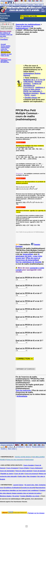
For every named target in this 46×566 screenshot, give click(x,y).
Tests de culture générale (23, 471)
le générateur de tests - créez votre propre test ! (29, 256)
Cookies (23, 496)
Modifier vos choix (33, 496)
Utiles (2, 20)
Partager (19, 246)
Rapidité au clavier (7, 473)
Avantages (3, 39)
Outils (30, 5)
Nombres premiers (31, 93)
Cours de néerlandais (7, 471)
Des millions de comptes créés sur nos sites (6, 33)
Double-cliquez (31, 97)
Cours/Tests (5, 16)
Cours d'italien (24, 468)
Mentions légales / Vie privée (9, 496)
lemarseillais (28, 254)
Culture (4, 5)
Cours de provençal (31, 473)
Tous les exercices (23, 390)
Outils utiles (22, 476)
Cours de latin (19, 473)
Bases (42, 93)
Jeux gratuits (4, 61)
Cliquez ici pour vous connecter (7, 27)
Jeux (11, 5)
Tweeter (37, 244)
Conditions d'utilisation (12, 487)
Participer (4, 18)
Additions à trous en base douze (34, 88)
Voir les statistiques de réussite (28, 262)
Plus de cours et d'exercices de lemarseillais (28, 259)
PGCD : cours (30, 95)
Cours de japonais (39, 471)
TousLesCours (20, 5)
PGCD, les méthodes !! (32, 91)
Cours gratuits (7, 445)
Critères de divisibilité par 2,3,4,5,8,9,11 (32, 85)
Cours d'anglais (28, 465)
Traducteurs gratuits (6, 59)
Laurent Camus (18, 485)
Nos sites (39, 5)
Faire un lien (5, 55)
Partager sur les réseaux (36, 513)
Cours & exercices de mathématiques (24, 27)
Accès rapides (5, 46)
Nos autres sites (5, 62)
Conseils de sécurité (28, 487)
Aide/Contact (5, 47)
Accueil (3, 13)
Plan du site (5, 51)
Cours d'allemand (36, 468)
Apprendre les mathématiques (28, 24)
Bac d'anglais (31, 476)
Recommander (6, 52)
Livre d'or (4, 49)
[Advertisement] (30, 48)
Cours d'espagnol (12, 468)
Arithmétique (28, 73)
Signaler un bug (6, 54)
